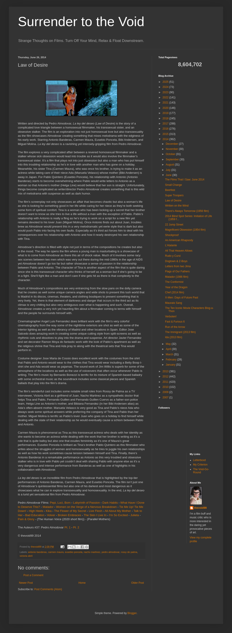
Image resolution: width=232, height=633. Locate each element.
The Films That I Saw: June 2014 (184, 179)
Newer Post (26, 582)
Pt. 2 (76, 527)
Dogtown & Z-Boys (176, 261)
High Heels (36, 511)
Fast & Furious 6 (175, 321)
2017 (166, 123)
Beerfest (170, 190)
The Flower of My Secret (70, 511)
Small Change (173, 184)
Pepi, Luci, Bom (60, 502)
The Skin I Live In (95, 515)
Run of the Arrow (175, 327)
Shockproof (172, 235)
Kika (49, 511)
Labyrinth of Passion (86, 502)
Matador (48, 507)
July (168, 170)
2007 (166, 397)
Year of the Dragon (176, 287)
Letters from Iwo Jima (178, 266)
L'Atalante (171, 245)
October (171, 154)
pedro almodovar (110, 552)
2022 (166, 97)
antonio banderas (37, 552)
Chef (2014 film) (174, 292)
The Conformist (174, 281)
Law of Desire (173, 200)
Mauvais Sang (173, 302)
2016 (166, 128)
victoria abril (26, 555)
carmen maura (56, 552)
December (172, 143)
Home (82, 582)
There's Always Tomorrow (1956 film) (187, 211)
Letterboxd (199, 460)
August (170, 164)
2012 (166, 376)
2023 (166, 92)
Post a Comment (33, 575)
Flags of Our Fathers (177, 271)
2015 (166, 134)
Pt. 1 (67, 527)
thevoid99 (200, 507)
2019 (166, 113)
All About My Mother (118, 511)
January (171, 364)
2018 (166, 118)
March (170, 354)
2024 (166, 87)
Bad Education (34, 515)
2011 (166, 381)
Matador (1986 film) (176, 276)
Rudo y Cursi (172, 255)
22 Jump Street (174, 224)
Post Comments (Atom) (48, 589)
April (169, 349)
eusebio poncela (74, 552)
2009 (166, 392)
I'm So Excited (118, 515)
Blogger (132, 613)
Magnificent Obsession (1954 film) (185, 229)
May (169, 343)
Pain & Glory (26, 519)
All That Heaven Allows (179, 250)
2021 (166, 102)
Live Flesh (95, 511)
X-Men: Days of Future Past (181, 297)
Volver (51, 515)
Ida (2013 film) (173, 337)
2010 (166, 387)
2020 (166, 108)
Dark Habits (110, 502)
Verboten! (170, 316)
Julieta (134, 515)
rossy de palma (129, 552)
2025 (166, 81)
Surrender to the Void (81, 21)
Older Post (137, 582)
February (171, 359)
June (169, 175)
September (173, 159)
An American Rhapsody (179, 240)
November (172, 149)
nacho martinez (92, 552)
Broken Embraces (69, 515)
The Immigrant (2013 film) (180, 332)
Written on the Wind (176, 205)
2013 (166, 371)
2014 (166, 139)
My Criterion (200, 464)
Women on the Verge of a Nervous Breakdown (86, 507)
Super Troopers (174, 195)
